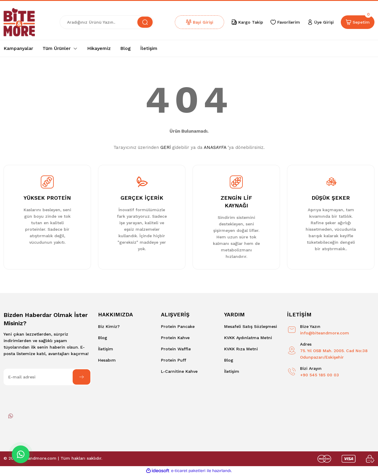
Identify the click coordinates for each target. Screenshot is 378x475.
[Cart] (357, 22)
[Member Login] (320, 22)
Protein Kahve (175, 337)
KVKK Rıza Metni (241, 349)
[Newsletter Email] (47, 377)
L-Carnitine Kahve (179, 371)
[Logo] (19, 22)
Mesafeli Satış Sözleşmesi (250, 326)
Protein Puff (173, 360)
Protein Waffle (176, 349)
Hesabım (107, 360)
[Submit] (81, 377)
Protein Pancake (178, 326)
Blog (102, 337)
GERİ (165, 147)
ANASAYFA (215, 147)
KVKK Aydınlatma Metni (248, 337)
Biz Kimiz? (109, 326)
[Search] (107, 22)
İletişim (105, 349)
